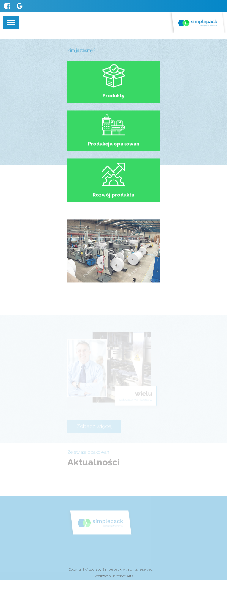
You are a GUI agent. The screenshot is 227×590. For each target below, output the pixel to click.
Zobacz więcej (94, 430)
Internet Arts (122, 576)
